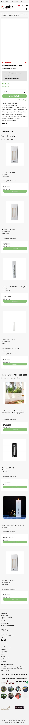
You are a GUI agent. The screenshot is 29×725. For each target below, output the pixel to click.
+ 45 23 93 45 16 (5, 1)
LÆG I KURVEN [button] (14, 96)
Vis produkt (15, 191)
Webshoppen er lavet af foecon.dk (14, 722)
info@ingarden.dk (17, 1)
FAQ (12, 131)
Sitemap (3, 637)
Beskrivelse (5, 131)
